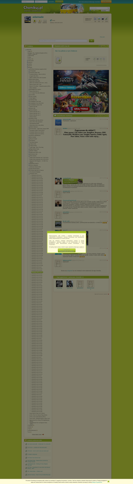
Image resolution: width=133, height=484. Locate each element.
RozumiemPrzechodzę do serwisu (67, 250)
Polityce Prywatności (97, 482)
